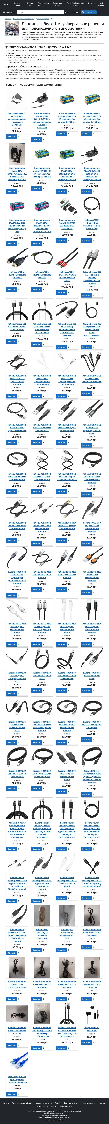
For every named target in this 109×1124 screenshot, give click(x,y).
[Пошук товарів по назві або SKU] (40, 12)
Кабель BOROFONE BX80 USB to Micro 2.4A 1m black (42, 428)
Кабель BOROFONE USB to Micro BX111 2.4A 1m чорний (17, 526)
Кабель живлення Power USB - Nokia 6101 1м (17, 1030)
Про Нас (58, 1103)
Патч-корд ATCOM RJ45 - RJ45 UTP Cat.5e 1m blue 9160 (17, 1079)
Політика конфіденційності (22, 1103)
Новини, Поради (30, 4)
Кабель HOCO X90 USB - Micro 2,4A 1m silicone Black (17, 774)
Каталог (6, 1103)
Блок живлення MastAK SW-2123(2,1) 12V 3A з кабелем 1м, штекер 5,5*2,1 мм (42, 226)
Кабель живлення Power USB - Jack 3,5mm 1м (92, 984)
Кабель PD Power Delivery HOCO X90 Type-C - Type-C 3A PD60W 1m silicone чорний (92, 777)
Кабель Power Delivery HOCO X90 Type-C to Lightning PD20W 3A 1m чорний (17, 935)
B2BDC (6, 4)
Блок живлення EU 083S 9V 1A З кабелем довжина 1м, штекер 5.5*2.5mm (17, 119)
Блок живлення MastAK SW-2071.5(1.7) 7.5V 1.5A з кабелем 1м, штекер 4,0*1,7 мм (17, 174)
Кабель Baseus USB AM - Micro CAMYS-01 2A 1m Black (17, 327)
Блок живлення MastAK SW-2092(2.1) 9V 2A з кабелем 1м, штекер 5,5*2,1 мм (67, 174)
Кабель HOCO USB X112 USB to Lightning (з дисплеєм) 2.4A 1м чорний (17, 578)
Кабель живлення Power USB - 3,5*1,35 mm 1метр (17, 984)
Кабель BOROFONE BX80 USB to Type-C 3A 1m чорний (67, 428)
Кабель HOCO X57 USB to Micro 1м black (92, 676)
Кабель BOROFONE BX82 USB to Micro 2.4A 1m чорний (17, 477)
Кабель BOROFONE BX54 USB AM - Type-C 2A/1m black (17, 428)
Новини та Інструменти (43, 1103)
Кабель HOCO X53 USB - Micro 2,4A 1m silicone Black (67, 676)
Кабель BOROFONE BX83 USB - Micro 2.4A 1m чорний (42, 477)
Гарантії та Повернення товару (76, 4)
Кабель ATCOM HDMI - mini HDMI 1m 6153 (42, 275)
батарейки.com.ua (53, 1117)
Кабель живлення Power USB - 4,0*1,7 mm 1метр (42, 984)
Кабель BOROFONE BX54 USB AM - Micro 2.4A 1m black (91, 378)
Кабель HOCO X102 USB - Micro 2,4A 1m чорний (42, 575)
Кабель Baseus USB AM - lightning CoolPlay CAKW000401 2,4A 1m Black (92, 278)
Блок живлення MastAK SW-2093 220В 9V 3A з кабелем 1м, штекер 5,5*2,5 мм (92, 174)
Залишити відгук (65, 1107)
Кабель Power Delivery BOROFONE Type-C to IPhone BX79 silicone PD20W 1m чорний (17, 883)
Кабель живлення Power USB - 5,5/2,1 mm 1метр (67, 984)
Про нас (39, 4)
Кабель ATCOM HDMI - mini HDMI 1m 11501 (17, 275)
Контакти (91, 3)
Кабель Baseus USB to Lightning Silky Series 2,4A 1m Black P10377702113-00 (92, 330)
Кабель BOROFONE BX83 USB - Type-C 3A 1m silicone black (67, 477)
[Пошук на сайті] (66, 12)
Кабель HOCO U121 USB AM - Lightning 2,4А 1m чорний (67, 526)
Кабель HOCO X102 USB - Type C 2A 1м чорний (67, 575)
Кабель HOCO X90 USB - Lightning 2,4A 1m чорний (91, 725)
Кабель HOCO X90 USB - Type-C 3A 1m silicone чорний (42, 774)
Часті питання (101, 4)
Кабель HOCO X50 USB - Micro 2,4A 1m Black (42, 676)
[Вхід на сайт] (75, 12)
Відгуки (46, 3)
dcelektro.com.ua (64, 1117)
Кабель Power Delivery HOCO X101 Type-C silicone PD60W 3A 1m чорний (42, 883)
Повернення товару (88, 1103)
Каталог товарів (17, 4)
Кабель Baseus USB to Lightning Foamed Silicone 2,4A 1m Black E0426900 (67, 330)
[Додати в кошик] (11, 136)
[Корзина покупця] (89, 12)
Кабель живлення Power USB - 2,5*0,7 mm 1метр (92, 932)
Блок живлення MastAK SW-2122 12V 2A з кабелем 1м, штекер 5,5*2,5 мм (17, 226)
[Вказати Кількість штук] (22, 136)
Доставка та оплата (57, 4)
